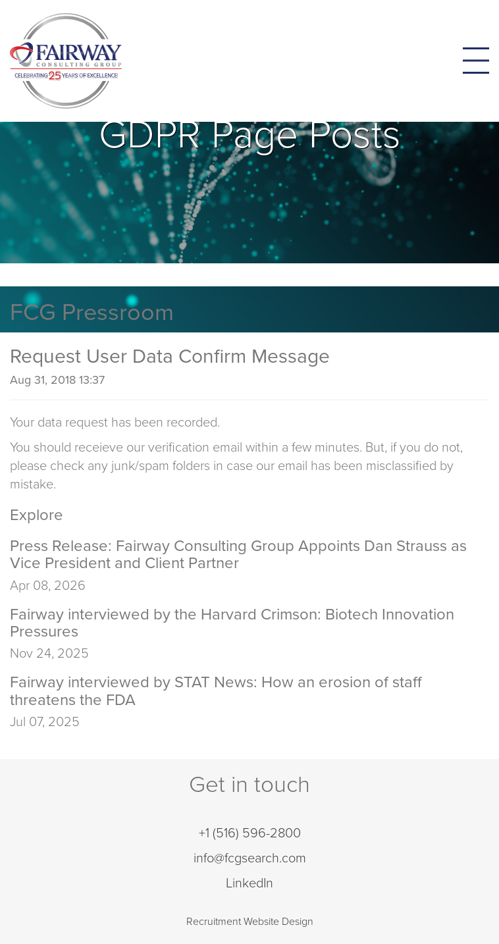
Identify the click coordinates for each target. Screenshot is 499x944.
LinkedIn (249, 883)
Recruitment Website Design (249, 921)
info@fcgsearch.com (250, 858)
